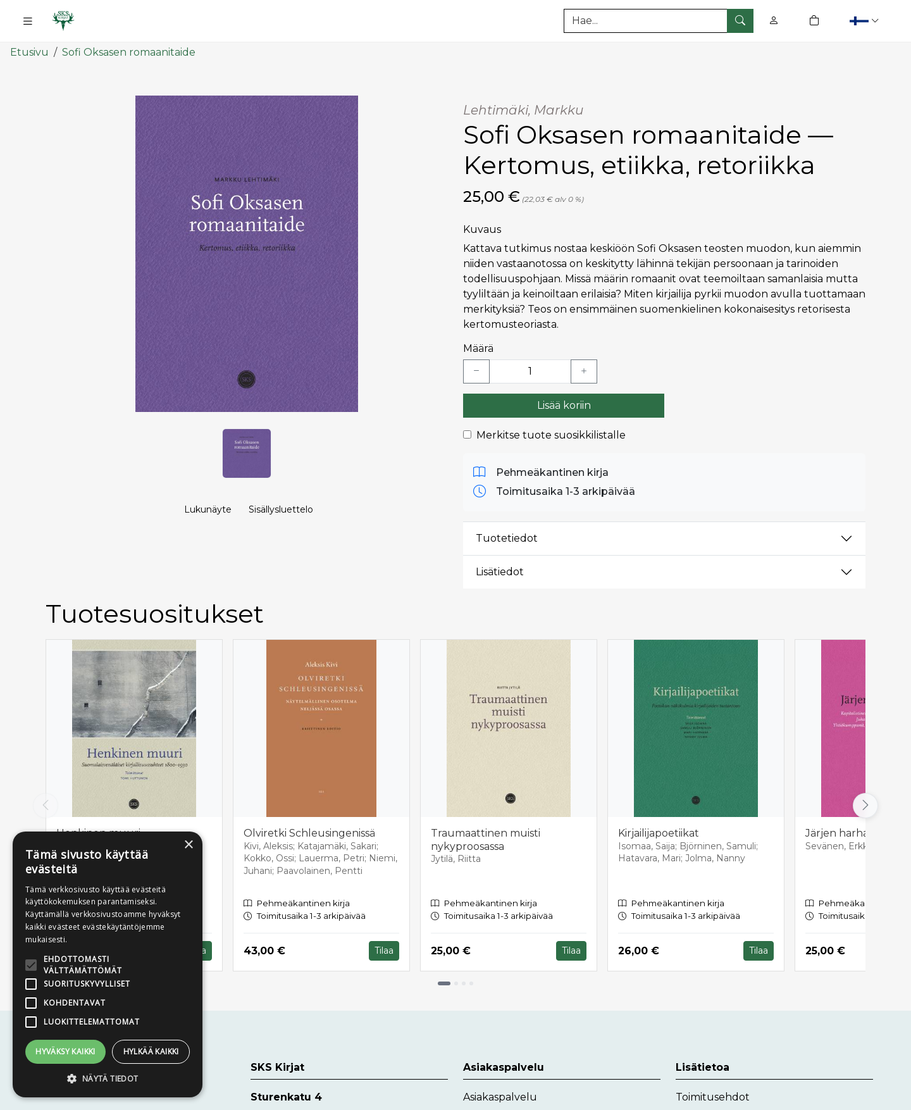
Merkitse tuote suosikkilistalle (551, 434)
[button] (866, 21)
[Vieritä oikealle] (865, 805)
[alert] (107, 964)
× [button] (188, 845)
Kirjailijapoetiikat (658, 832)
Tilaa (384, 950)
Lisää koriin (564, 405)
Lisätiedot (500, 572)
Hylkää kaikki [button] (151, 1051)
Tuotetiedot (507, 538)
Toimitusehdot (713, 1096)
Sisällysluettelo (281, 510)
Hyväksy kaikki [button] (65, 1051)
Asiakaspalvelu (500, 1096)
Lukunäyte (208, 510)
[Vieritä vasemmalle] (45, 805)
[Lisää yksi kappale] (584, 371)
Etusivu (29, 52)
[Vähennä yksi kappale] (476, 371)
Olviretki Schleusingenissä (309, 832)
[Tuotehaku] (658, 21)
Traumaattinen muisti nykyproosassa (485, 839)
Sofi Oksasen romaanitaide (128, 52)
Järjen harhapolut (851, 832)
